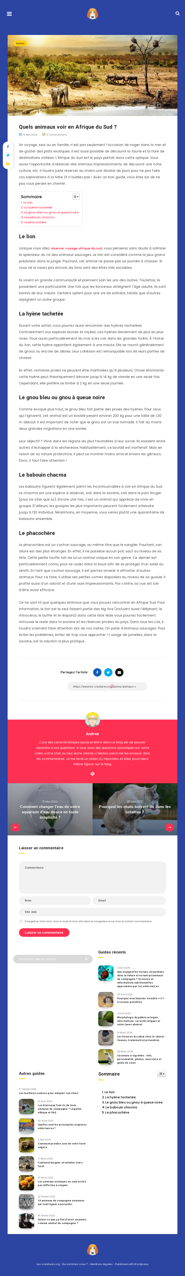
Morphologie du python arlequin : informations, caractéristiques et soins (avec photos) (139, 1021)
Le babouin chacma (40, 217)
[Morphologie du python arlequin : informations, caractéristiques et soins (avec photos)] (105, 1018)
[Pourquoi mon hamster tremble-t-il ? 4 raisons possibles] (105, 999)
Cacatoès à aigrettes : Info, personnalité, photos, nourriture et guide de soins (140, 1059)
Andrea (92, 734)
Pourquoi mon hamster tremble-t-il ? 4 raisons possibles (141, 1000)
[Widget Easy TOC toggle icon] (161, 1073)
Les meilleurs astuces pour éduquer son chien (49, 1092)
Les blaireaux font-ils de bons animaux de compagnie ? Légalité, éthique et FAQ (60, 1109)
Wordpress (141, 1264)
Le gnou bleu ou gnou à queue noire (51, 212)
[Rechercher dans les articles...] (53, 959)
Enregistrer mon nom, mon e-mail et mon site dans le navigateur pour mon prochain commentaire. (88, 921)
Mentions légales (101, 1264)
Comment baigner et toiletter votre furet (60, 1164)
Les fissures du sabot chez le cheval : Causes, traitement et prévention (141, 1038)
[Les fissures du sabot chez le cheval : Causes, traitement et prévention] (105, 1037)
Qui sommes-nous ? (75, 1264)
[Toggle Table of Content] (74, 196)
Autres (20, 43)
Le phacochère (35, 222)
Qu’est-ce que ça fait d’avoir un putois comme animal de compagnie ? (61, 1223)
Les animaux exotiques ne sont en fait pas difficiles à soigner (60, 1183)
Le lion (28, 202)
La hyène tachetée (38, 207)
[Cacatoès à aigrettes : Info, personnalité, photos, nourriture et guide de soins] (105, 1056)
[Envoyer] (87, 959)
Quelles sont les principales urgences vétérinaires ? (56, 1126)
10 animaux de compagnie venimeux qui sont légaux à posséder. (61, 1202)
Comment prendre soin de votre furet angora (62, 1145)
